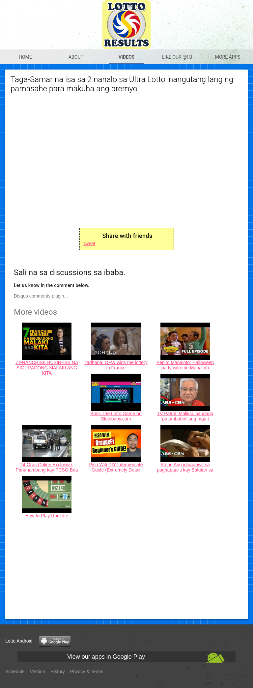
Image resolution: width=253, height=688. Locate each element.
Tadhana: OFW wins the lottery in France (115, 365)
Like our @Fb (177, 57)
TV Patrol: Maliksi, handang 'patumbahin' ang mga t (185, 416)
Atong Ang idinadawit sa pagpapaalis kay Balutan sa (185, 467)
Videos (127, 57)
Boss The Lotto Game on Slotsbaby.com (115, 416)
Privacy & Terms (86, 671)
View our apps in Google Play (106, 656)
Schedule (14, 671)
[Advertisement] (126, 568)
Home (25, 57)
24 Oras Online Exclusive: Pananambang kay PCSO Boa (46, 467)
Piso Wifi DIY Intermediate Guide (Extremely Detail (116, 467)
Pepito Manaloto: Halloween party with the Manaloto (185, 365)
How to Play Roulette (47, 515)
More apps (227, 57)
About (76, 57)
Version (37, 671)
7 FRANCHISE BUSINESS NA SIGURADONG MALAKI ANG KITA (46, 368)
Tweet (89, 243)
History (57, 671)
